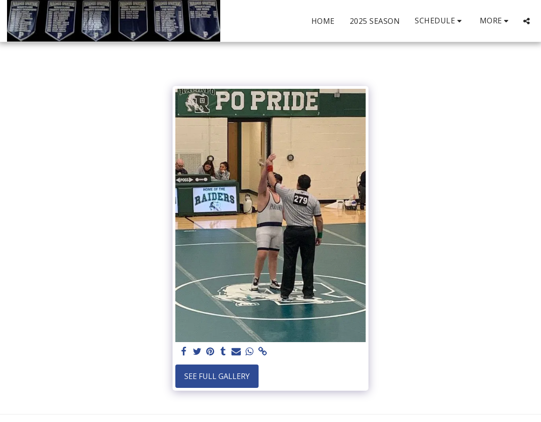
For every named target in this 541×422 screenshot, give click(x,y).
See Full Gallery (217, 376)
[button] (440, 21)
